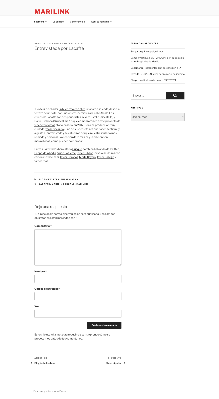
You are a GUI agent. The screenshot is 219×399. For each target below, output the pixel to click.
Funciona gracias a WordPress (49, 391)
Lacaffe (44, 184)
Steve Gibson (85, 153)
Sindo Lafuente (66, 153)
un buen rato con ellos (72, 109)
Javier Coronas (69, 157)
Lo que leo (58, 21)
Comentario (43, 226)
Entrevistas (69, 179)
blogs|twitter (49, 179)
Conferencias (77, 21)
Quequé (77, 149)
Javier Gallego (105, 157)
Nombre (40, 271)
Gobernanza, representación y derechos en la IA (156, 67)
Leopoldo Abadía (45, 153)
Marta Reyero (87, 157)
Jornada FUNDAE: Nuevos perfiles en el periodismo (158, 73)
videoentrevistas (44, 125)
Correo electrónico (47, 288)
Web (37, 306)
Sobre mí (40, 21)
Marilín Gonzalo (71, 43)
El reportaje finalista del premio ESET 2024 (153, 80)
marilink (52, 11)
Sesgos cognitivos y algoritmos (147, 51)
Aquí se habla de (101, 21)
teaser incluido (55, 129)
